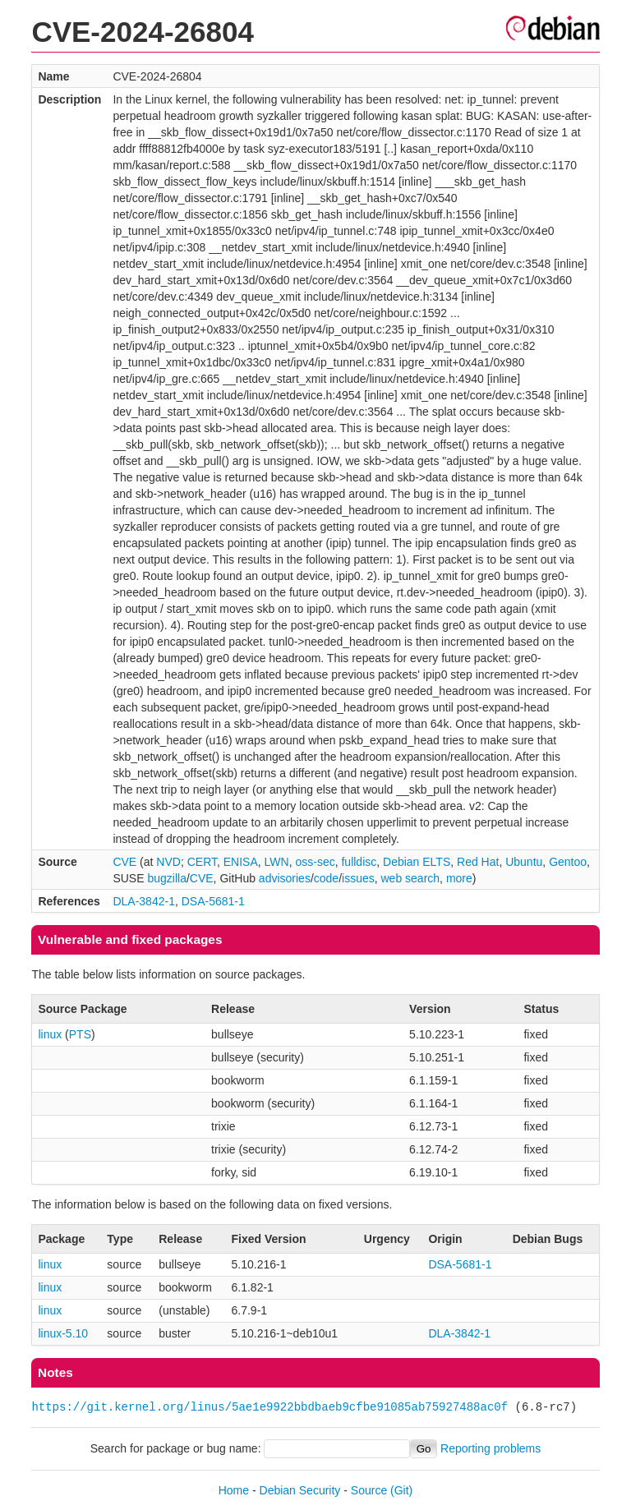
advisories (285, 878)
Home (234, 1490)
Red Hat (478, 861)
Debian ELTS (416, 861)
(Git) (401, 1490)
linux (50, 1034)
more (459, 878)
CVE (124, 861)
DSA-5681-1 (213, 901)
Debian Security (300, 1490)
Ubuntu (523, 861)
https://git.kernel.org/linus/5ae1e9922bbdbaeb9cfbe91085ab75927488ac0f (269, 1407)
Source (369, 1490)
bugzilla (166, 878)
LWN (277, 861)
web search (410, 878)
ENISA (240, 861)
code (326, 878)
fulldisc (358, 861)
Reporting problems (490, 1448)
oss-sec (314, 861)
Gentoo (568, 861)
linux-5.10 (63, 1333)
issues (358, 878)
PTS (80, 1034)
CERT (202, 861)
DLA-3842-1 (144, 901)
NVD (168, 861)
